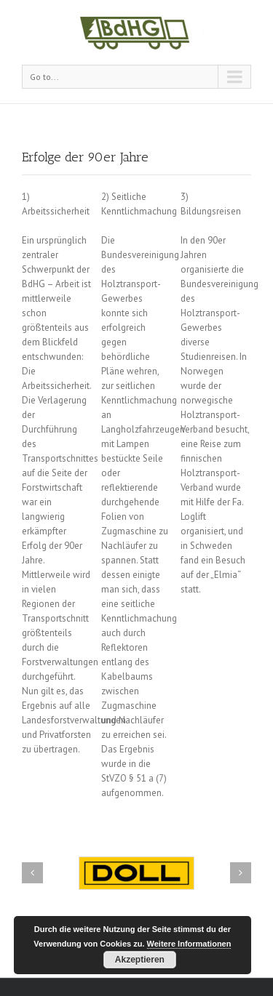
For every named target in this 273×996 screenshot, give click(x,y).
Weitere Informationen (189, 943)
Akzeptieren (140, 960)
